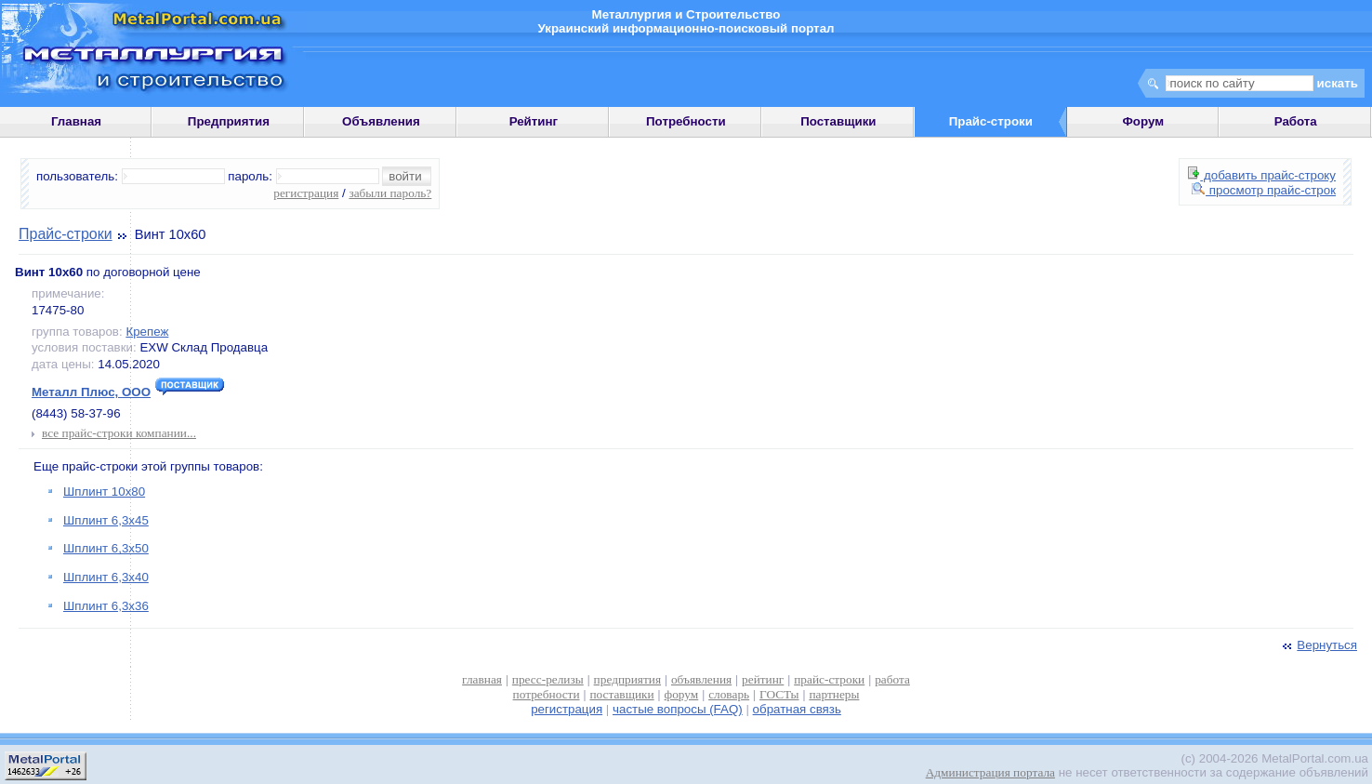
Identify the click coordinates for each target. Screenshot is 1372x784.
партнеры (834, 694)
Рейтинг (534, 121)
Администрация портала (990, 772)
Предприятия (229, 121)
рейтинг (763, 679)
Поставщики (838, 121)
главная (482, 679)
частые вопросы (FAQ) (678, 709)
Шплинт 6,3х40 (106, 577)
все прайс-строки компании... (119, 433)
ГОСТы (778, 694)
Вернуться (1318, 645)
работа (892, 679)
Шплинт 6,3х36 (106, 606)
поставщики (621, 694)
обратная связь (797, 709)
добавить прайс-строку (1262, 175)
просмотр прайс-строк (1264, 190)
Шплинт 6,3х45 (106, 520)
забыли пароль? (390, 193)
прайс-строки (829, 679)
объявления (701, 679)
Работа (1295, 121)
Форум (1143, 121)
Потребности (686, 121)
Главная (76, 121)
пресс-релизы (548, 679)
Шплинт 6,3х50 (106, 548)
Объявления (381, 121)
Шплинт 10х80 (104, 491)
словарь (728, 694)
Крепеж (146, 332)
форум (682, 694)
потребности (546, 694)
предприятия (627, 679)
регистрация (305, 193)
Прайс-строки (65, 234)
